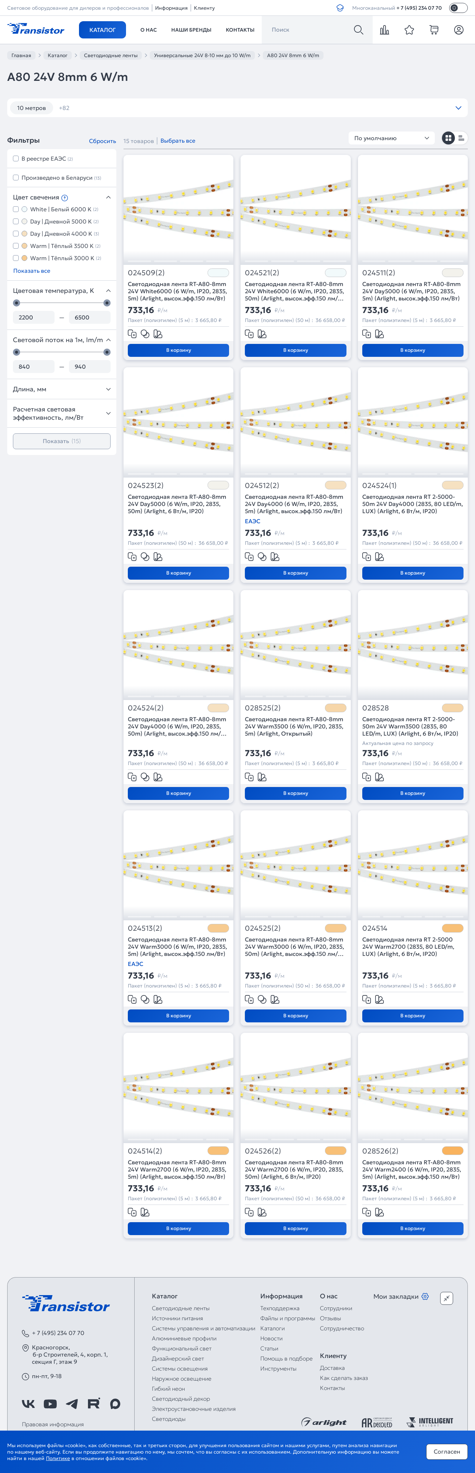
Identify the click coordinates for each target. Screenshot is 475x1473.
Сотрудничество (342, 1328)
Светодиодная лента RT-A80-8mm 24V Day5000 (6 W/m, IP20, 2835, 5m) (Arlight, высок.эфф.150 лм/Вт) (411, 291)
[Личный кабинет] (459, 30)
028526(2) (380, 1151)
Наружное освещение (181, 1378)
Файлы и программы (287, 1318)
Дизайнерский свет (178, 1358)
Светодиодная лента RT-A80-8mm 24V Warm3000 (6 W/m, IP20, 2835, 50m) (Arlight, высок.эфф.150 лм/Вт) (294, 946)
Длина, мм (62, 389)
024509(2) (146, 272)
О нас (148, 30)
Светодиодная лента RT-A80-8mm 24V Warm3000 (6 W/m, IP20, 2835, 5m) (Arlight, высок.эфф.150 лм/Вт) (177, 946)
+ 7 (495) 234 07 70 (419, 8)
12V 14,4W (240, 107)
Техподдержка (279, 1308)
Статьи (269, 1348)
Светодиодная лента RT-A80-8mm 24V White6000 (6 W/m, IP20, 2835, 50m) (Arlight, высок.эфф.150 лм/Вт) (294, 291)
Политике (58, 1458)
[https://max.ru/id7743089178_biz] (115, 1404)
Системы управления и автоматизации (203, 1328)
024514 (374, 928)
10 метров (31, 107)
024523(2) (146, 485)
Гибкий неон (168, 1388)
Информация (171, 8)
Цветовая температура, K (62, 290)
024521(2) (262, 272)
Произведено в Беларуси (61, 177)
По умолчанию (391, 138)
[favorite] (409, 30)
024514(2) (145, 1151)
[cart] (434, 30)
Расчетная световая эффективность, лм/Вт (62, 413)
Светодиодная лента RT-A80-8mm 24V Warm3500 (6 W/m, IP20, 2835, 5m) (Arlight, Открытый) (294, 726)
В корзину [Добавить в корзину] (178, 350)
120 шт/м (113, 107)
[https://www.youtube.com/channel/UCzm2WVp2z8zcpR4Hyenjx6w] (50, 1404)
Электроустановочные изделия (194, 1408)
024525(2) (263, 928)
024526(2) (263, 1151)
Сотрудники (336, 1308)
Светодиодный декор (181, 1398)
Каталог (102, 29)
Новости (271, 1338)
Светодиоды (169, 1418)
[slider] (16, 303)
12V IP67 (323, 107)
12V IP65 (282, 107)
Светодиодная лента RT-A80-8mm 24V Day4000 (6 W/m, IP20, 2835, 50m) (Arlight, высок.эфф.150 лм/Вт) (177, 726)
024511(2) (378, 272)
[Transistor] (36, 27)
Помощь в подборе (286, 1358)
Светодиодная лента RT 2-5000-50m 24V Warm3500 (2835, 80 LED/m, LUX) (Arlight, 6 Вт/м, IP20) (410, 726)
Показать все (31, 270)
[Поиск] (358, 29)
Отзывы (330, 1318)
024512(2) (262, 485)
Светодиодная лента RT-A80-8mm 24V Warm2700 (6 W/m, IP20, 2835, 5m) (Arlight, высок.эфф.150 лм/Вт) (177, 1169)
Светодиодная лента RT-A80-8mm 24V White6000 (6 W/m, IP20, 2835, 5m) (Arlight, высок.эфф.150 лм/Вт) (177, 291)
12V (204, 107)
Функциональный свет (181, 1348)
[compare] (384, 30)
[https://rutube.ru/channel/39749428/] (93, 1404)
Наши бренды (191, 30)
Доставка (332, 1367)
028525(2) (263, 708)
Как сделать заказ (344, 1377)
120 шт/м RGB (163, 107)
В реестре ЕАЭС (47, 158)
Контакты (240, 30)
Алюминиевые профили (184, 1338)
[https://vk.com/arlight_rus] (28, 1404)
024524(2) (146, 708)
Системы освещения (180, 1368)
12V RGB (363, 107)
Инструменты (278, 1368)
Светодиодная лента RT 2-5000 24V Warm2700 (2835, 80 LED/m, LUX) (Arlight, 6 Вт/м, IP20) (408, 946)
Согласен (447, 1451)
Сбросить (102, 140)
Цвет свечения (62, 197)
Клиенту (204, 8)
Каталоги (272, 1328)
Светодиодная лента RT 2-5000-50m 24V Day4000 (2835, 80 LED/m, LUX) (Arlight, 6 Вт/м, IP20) (412, 504)
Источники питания (177, 1318)
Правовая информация (53, 1424)
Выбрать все (177, 140)
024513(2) (145, 928)
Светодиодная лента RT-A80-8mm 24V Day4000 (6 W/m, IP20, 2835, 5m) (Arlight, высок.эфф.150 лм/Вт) (294, 504)
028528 (375, 708)
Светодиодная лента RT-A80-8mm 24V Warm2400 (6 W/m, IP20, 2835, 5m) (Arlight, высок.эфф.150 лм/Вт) (411, 1169)
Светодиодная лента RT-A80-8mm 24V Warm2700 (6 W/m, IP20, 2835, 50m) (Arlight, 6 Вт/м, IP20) (294, 1169)
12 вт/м (73, 107)
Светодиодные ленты (181, 1308)
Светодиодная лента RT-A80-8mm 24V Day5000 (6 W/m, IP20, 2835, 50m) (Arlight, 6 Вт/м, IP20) (177, 504)
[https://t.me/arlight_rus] (71, 1404)
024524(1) (379, 485)
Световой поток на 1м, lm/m (62, 340)
